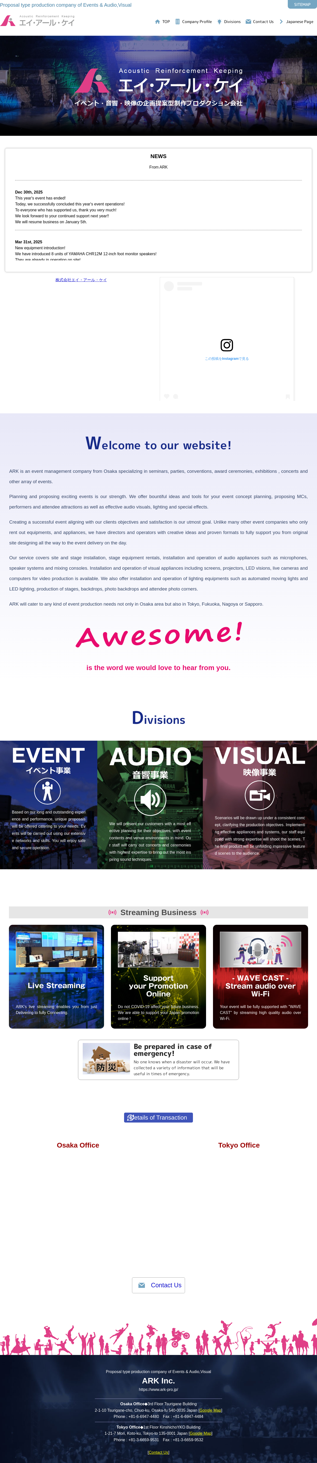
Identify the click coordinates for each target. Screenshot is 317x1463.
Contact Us (263, 21)
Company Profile (197, 21)
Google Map (210, 1394)
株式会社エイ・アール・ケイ (81, 280)
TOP (166, 21)
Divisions (232, 21)
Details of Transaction (169, 1091)
